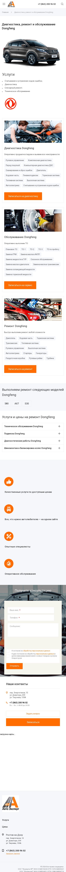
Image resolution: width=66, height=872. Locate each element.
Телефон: (15, 617)
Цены (5, 827)
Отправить (14, 666)
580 (7, 403)
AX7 (17, 403)
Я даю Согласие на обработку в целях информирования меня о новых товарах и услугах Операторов (34, 656)
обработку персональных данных (36, 651)
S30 (27, 403)
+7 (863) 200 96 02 (47, 4)
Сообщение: (15, 626)
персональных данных (45, 654)
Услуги (5, 820)
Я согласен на (31, 651)
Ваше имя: (15, 610)
